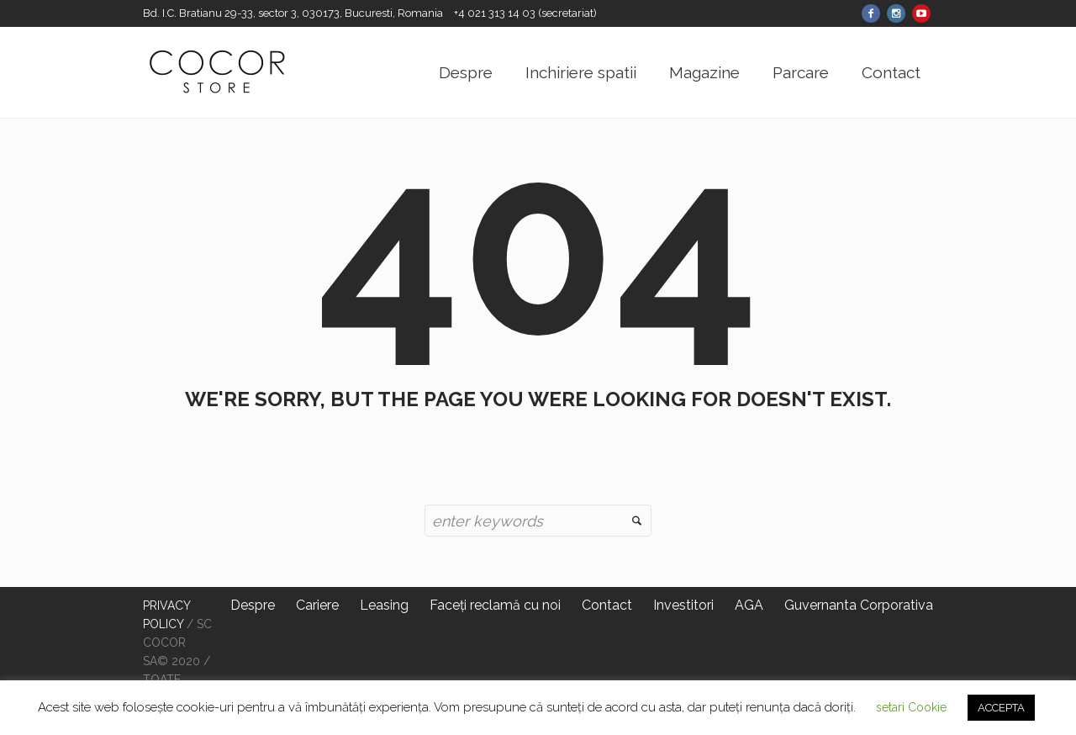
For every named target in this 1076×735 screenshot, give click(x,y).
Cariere (317, 605)
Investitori (683, 605)
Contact (607, 605)
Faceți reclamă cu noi (495, 605)
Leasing (384, 605)
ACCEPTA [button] (1001, 707)
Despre (252, 605)
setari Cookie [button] (911, 707)
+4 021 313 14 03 (496, 13)
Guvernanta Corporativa (858, 605)
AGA (749, 605)
